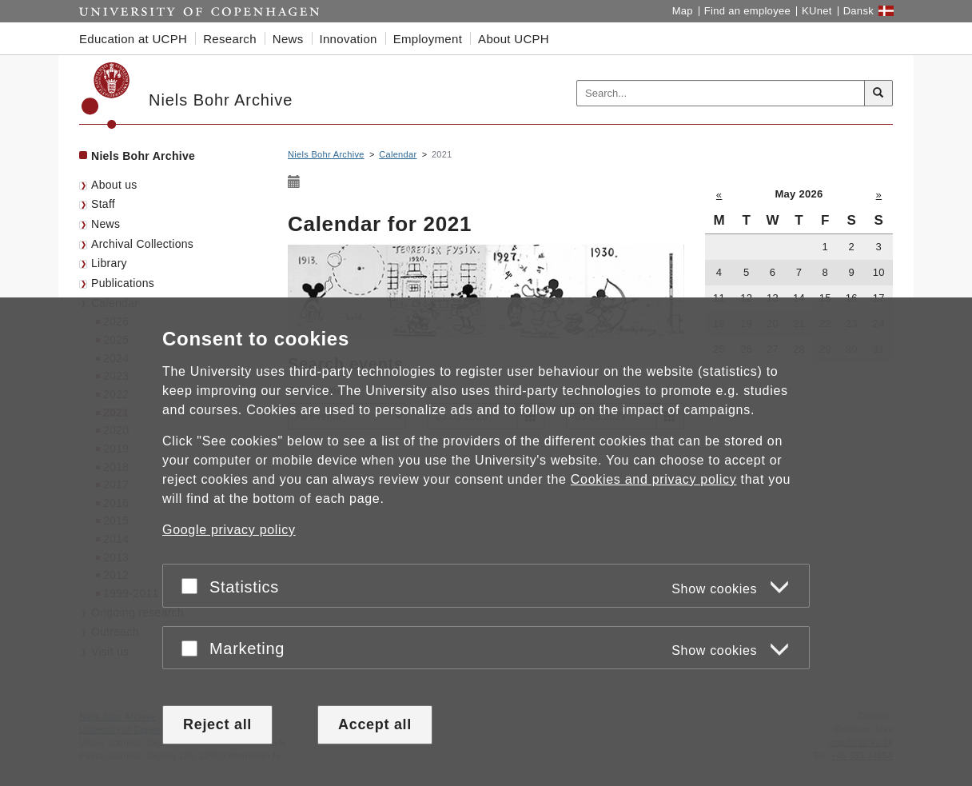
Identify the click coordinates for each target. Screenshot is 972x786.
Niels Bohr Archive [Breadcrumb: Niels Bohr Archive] (326, 154)
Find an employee (747, 11)
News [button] (288, 39)
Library (109, 263)
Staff (103, 203)
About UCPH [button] (513, 39)
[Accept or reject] (193, 586)
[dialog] (486, 541)
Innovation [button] (348, 39)
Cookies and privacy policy (654, 479)
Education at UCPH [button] (133, 39)
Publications (122, 283)
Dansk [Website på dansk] (858, 11)
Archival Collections (142, 243)
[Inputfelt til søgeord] (721, 93)
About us (114, 184)
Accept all (375, 724)
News (105, 223)
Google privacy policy (229, 530)
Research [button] (230, 39)
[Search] (878, 93)
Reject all (217, 724)
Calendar (397, 154)
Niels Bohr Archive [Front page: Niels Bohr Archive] (143, 156)
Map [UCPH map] (682, 11)
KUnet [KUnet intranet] (817, 11)
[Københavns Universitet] (106, 95)
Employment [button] (427, 39)
